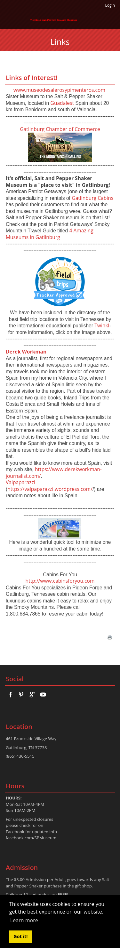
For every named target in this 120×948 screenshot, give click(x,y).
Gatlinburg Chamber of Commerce (60, 129)
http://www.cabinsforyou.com (60, 580)
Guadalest (62, 102)
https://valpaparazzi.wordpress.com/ (49, 488)
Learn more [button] (24, 920)
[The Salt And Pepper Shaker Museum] (53, 20)
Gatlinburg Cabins (92, 197)
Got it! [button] (20, 936)
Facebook (15, 832)
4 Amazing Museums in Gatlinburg (49, 234)
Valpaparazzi (20, 482)
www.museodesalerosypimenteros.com (59, 89)
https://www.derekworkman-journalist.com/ (54, 472)
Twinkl (101, 325)
